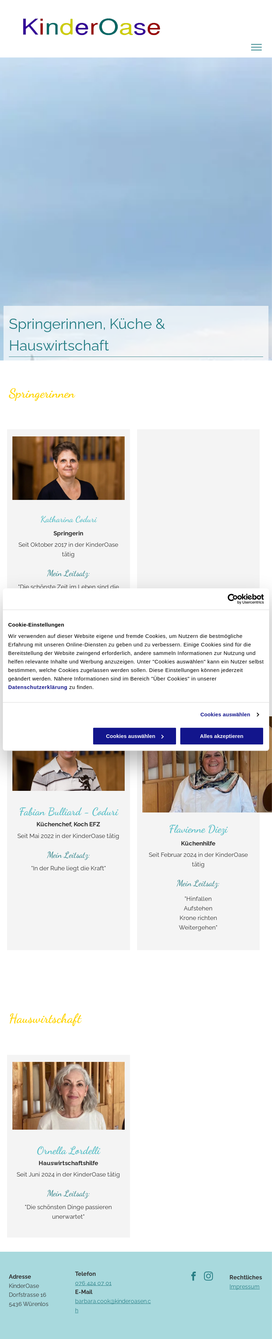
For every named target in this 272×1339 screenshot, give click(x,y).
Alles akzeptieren (222, 736)
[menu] (256, 47)
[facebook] (193, 1277)
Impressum (245, 1286)
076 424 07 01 (93, 1283)
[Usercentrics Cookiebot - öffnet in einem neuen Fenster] (233, 599)
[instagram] (208, 1277)
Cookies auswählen (225, 714)
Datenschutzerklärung (38, 687)
